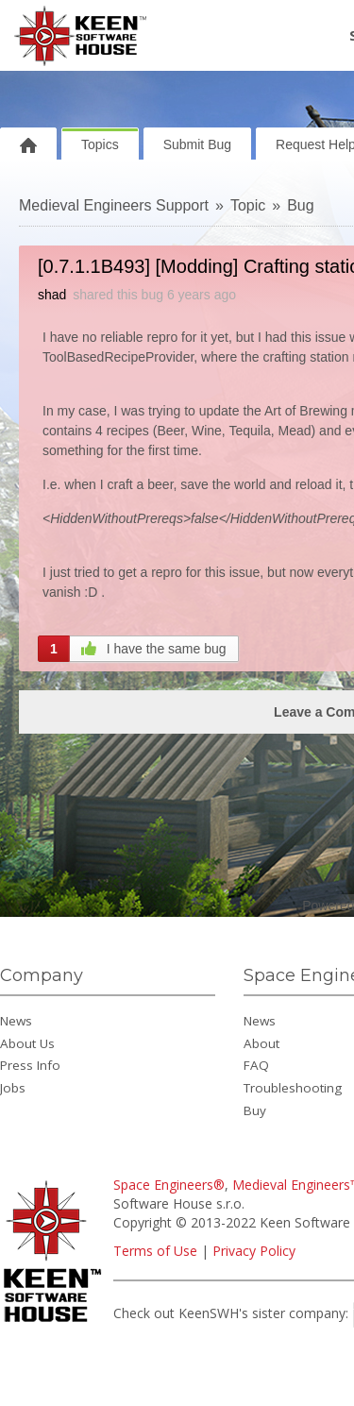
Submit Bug (197, 144)
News (16, 1020)
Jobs (12, 1087)
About (261, 1043)
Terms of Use (155, 1251)
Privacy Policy (253, 1251)
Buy (255, 1110)
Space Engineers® (169, 1185)
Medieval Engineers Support (114, 205)
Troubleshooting (293, 1087)
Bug (300, 205)
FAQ (256, 1065)
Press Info (30, 1065)
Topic (247, 205)
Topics (100, 144)
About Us (27, 1043)
